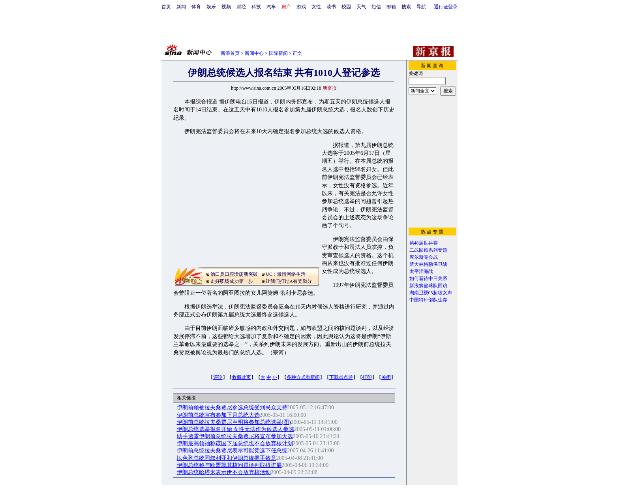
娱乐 (211, 6)
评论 (218, 377)
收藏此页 (241, 377)
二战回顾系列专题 (428, 250)
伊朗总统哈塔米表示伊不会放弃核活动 (224, 472)
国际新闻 (278, 53)
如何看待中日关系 (428, 278)
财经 (241, 6)
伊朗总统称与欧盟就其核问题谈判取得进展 (229, 465)
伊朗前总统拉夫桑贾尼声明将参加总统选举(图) (234, 422)
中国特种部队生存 (428, 300)
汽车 (271, 6)
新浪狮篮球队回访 (428, 285)
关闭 (386, 377)
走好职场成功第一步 (231, 281)
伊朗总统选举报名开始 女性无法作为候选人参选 (235, 429)
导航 (421, 6)
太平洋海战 (421, 271)
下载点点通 (341, 377)
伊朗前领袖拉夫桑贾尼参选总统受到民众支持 (232, 407)
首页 (166, 6)
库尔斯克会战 (423, 257)
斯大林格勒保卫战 (428, 264)
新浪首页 (230, 53)
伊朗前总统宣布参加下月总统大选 (218, 415)
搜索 (406, 6)
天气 (361, 6)
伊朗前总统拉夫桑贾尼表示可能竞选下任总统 (232, 451)
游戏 (301, 6)
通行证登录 (446, 6)
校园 (346, 6)
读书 (331, 6)
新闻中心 (254, 53)
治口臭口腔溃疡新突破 (234, 274)
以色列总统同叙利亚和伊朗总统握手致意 (226, 458)
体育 (196, 6)
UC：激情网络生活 (286, 274)
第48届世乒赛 (423, 243)
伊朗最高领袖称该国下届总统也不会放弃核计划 (235, 443)
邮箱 (391, 6)
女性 (316, 6)
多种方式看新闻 (303, 377)
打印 (367, 377)
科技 (256, 6)
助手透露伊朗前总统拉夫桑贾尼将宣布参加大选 (235, 436)
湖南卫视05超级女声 (430, 292)
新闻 (181, 6)
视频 (226, 6)
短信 (376, 6)
